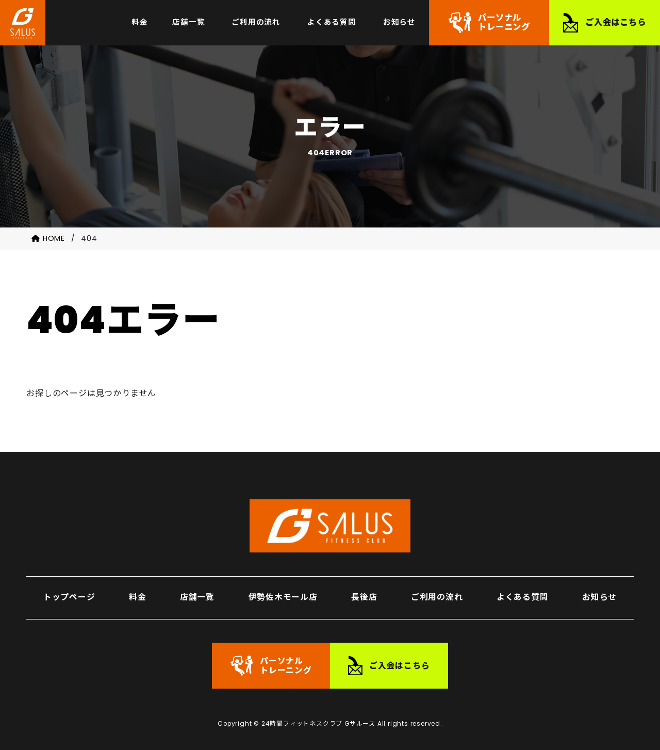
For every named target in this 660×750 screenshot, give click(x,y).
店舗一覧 (197, 593)
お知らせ (599, 593)
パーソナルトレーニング (504, 23)
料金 (137, 593)
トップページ (69, 593)
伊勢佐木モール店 (282, 593)
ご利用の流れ (437, 593)
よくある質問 (523, 593)
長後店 (364, 593)
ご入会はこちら (615, 23)
